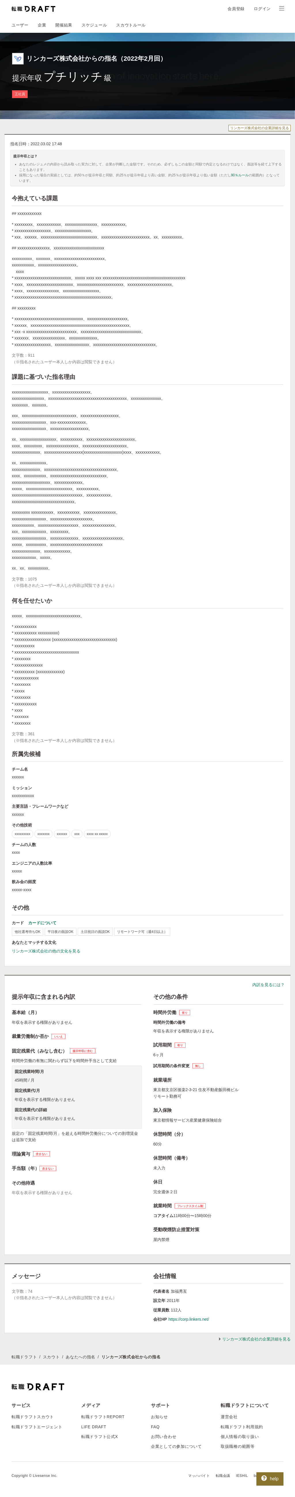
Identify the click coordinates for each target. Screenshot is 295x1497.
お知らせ (159, 1416)
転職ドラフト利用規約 (242, 1427)
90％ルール (240, 175)
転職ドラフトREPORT (103, 1416)
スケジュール (94, 25)
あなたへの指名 (80, 1357)
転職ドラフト (24, 1357)
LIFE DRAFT (93, 1427)
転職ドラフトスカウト (33, 1416)
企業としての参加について (176, 1446)
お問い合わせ (163, 1436)
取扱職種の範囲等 (238, 1446)
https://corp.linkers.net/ (188, 1319)
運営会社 (229, 1416)
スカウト (51, 1357)
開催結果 (63, 25)
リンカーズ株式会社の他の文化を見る (46, 951)
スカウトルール (131, 25)
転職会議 (223, 1476)
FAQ (155, 1427)
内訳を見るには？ (268, 984)
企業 (42, 25)
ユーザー (20, 25)
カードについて (42, 923)
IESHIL (242, 1476)
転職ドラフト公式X (99, 1436)
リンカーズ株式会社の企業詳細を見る (259, 128)
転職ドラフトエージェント (37, 1427)
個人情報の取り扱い (240, 1436)
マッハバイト (199, 1476)
